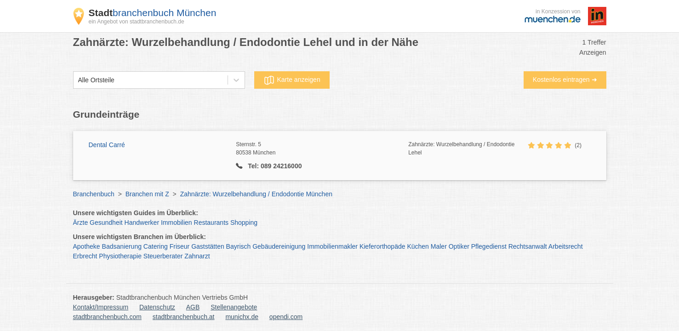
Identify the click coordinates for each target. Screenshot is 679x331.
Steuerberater (163, 256)
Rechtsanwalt (527, 246)
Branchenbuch (93, 194)
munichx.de (241, 316)
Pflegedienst (489, 246)
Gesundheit (106, 222)
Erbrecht (85, 256)
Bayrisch (238, 246)
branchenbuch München (153, 12)
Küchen (417, 246)
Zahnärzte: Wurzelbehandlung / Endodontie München (256, 194)
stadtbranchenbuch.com (107, 316)
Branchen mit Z (147, 194)
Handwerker (142, 222)
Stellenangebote (234, 307)
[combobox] (78, 80)
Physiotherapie (120, 256)
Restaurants (211, 222)
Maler (439, 246)
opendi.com (285, 316)
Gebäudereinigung (278, 246)
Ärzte (80, 222)
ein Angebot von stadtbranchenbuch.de (136, 21)
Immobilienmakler (332, 246)
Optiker (459, 246)
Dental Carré (107, 144)
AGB (193, 307)
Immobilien (176, 222)
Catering (155, 246)
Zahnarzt (197, 256)
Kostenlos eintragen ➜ (565, 79)
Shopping (243, 222)
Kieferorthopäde (382, 246)
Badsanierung (122, 246)
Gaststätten (207, 246)
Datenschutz (157, 307)
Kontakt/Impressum (101, 307)
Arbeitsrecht (565, 246)
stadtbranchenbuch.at (184, 316)
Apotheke (86, 246)
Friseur (180, 246)
